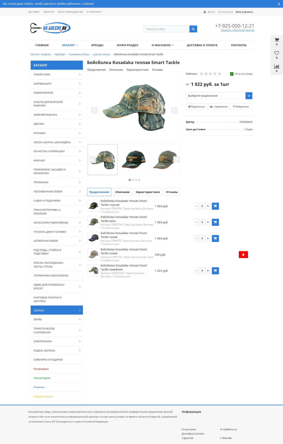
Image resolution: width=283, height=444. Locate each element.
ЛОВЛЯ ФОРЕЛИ (55, 93)
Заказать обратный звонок (238, 30)
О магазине (162, 45)
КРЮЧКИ (55, 160)
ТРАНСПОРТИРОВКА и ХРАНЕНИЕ (55, 211)
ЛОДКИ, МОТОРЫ (55, 350)
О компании (93, 11)
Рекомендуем (42, 378)
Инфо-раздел (127, 45)
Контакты (239, 45)
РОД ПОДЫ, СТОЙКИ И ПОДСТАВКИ (55, 251)
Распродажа (41, 369)
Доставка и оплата (202, 45)
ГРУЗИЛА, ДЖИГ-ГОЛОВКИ (55, 231)
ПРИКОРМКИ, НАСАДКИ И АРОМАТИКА (55, 171)
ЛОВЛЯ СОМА (55, 74)
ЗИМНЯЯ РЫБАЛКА (55, 115)
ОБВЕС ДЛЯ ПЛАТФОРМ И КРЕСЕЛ (55, 286)
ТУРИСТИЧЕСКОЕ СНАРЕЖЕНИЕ (55, 330)
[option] (134, 107)
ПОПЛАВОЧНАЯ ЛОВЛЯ (55, 191)
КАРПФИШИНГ (55, 83)
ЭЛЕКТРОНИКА (55, 341)
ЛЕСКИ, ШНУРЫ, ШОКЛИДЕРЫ (55, 142)
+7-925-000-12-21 (235, 25)
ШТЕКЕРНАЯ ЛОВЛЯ (55, 241)
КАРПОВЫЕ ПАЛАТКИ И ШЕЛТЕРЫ (48, 299)
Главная (42, 45)
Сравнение (219, 106)
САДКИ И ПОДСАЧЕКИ (55, 200)
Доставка (33, 11)
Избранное (241, 106)
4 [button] (139, 180)
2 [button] (133, 180)
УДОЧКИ (55, 124)
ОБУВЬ (55, 319)
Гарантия (48, 11)
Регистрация (225, 12)
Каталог (70, 45)
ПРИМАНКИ (55, 182)
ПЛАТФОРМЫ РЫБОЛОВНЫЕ (51, 275)
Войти (211, 12)
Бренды (97, 45)
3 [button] (136, 180)
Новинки (39, 387)
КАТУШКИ (55, 133)
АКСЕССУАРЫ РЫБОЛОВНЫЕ (55, 222)
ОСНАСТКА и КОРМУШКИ (55, 151)
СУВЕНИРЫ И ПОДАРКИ (48, 359)
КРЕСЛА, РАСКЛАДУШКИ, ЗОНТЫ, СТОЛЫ (55, 264)
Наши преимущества (70, 11)
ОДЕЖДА (55, 310)
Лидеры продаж (43, 396)
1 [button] (130, 180)
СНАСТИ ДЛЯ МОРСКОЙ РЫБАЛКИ (55, 103)
